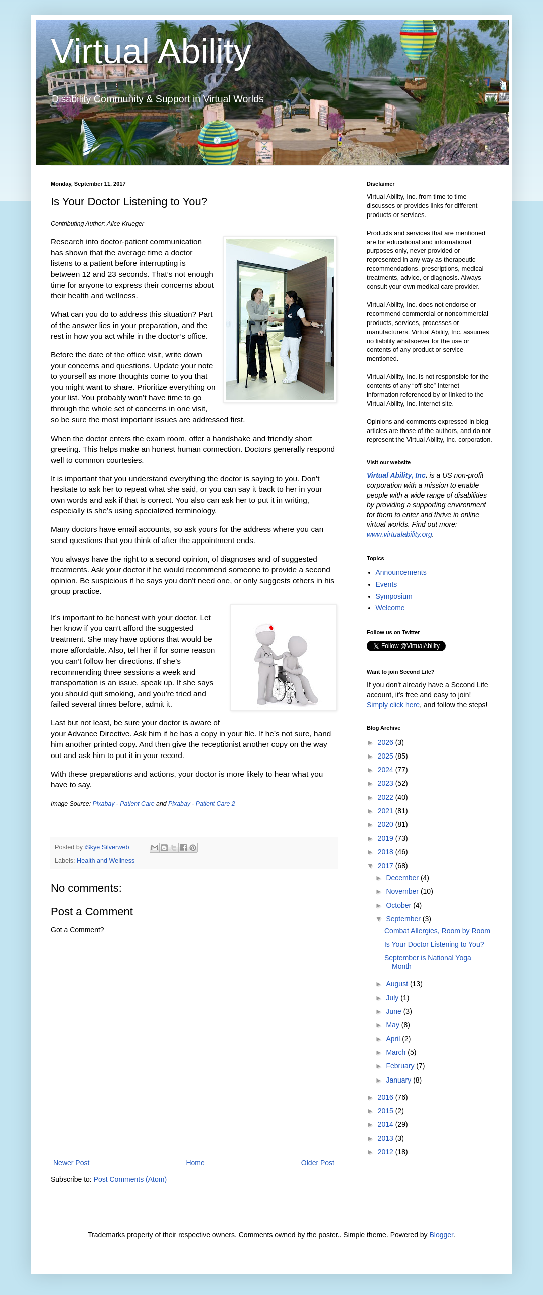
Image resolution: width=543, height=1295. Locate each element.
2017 (386, 865)
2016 (386, 1097)
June (394, 1011)
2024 (386, 770)
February (401, 1066)
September (404, 919)
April (394, 1039)
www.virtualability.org (399, 534)
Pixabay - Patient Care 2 (201, 803)
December (403, 878)
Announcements (401, 572)
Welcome (390, 608)
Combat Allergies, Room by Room (437, 931)
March (397, 1052)
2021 (386, 811)
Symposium (394, 596)
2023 (386, 783)
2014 (386, 1124)
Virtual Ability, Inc (396, 475)
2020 (386, 824)
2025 (386, 756)
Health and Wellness (105, 861)
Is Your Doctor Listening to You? (434, 944)
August (398, 984)
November (403, 891)
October (399, 905)
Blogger (441, 1235)
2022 (386, 797)
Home (195, 1163)
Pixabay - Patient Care (124, 803)
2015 (386, 1111)
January (399, 1080)
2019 (386, 838)
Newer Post (71, 1163)
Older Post (317, 1163)
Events (386, 584)
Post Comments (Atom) (130, 1179)
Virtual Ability (151, 51)
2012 (386, 1152)
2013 (386, 1138)
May (393, 1025)
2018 (386, 852)
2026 (386, 742)
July (393, 998)
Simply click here (393, 705)
